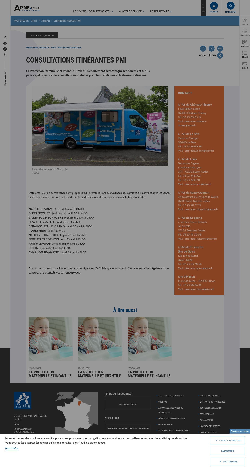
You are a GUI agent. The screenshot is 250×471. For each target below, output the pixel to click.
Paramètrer (227, 451)
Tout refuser (228, 461)
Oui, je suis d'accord (227, 440)
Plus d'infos (12, 448)
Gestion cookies (240, 431)
